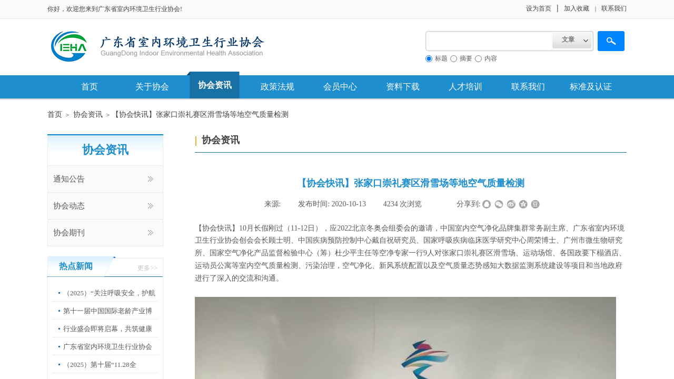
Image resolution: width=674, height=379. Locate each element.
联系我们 (528, 86)
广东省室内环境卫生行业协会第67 (107, 354)
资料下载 (403, 86)
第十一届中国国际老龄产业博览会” (107, 319)
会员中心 (340, 86)
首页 (89, 86)
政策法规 (277, 86)
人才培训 (465, 86)
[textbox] (488, 41)
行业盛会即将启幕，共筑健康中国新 (107, 336)
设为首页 (538, 8)
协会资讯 (215, 85)
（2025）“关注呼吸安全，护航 (109, 293)
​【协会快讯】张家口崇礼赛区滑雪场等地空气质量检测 (200, 114)
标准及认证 (591, 86)
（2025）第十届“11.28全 (99, 364)
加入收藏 (576, 8)
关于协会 (152, 86)
